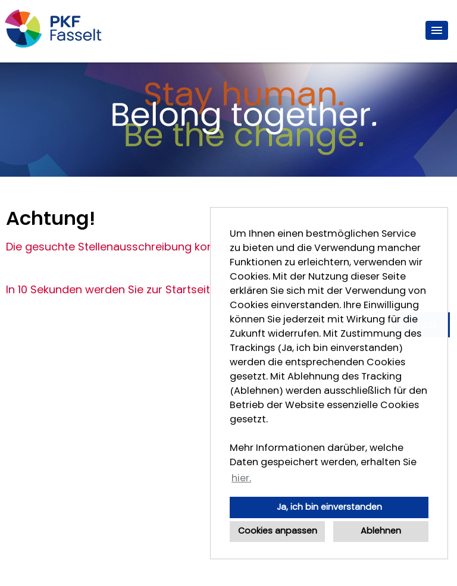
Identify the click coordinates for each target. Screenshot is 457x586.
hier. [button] (241, 478)
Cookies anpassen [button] (277, 531)
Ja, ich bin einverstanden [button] (329, 507)
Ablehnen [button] (381, 531)
